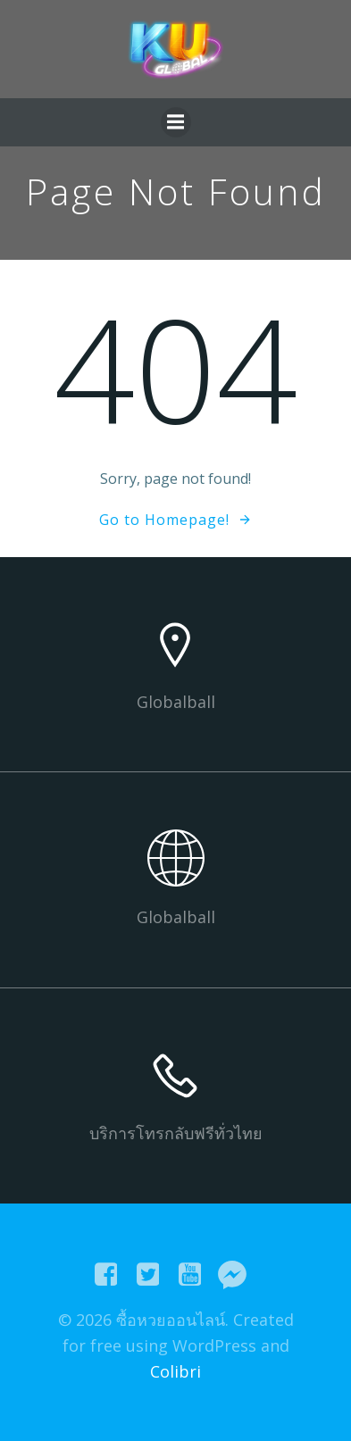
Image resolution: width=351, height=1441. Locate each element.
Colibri (175, 1371)
